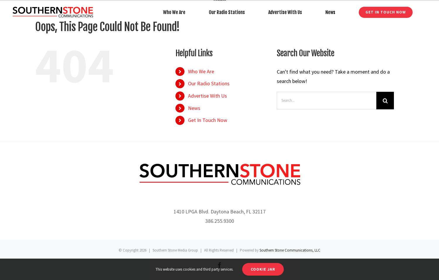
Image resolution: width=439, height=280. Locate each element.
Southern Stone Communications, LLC (289, 250)
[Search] (385, 100)
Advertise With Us (207, 95)
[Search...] (326, 100)
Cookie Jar (263, 269)
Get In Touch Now (207, 120)
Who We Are (201, 71)
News (194, 108)
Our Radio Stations (209, 83)
